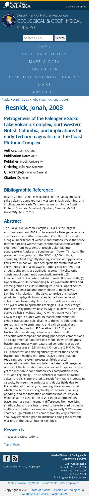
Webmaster (59, 494)
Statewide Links (76, 6)
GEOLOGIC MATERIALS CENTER (44, 77)
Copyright (34, 466)
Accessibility (10, 466)
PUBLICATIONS (44, 69)
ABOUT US (44, 92)
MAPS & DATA (44, 61)
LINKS (44, 84)
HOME (44, 46)
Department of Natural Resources (42, 15)
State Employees (69, 483)
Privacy (23, 466)
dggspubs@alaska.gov (73, 477)
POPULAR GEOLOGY (44, 54)
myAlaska (33, 483)
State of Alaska (17, 483)
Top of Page (12, 444)
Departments (49, 483)
